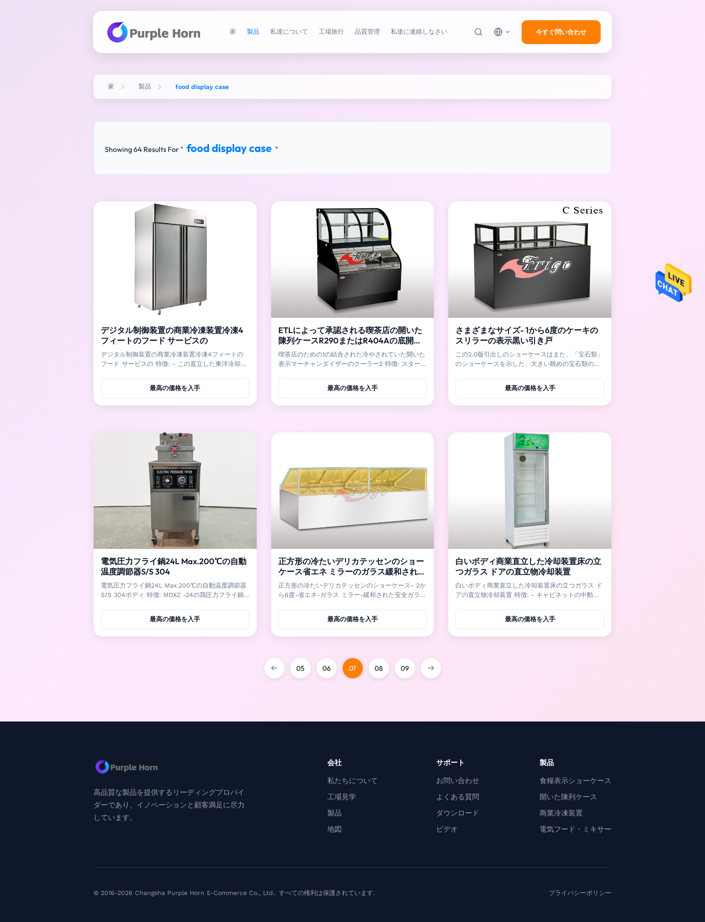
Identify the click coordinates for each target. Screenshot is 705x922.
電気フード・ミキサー (575, 829)
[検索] (478, 31)
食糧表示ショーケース (575, 780)
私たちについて (352, 780)
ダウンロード (457, 813)
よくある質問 (457, 797)
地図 (334, 829)
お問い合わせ (457, 780)
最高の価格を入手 (175, 388)
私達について (289, 31)
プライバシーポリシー (580, 892)
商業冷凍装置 (561, 813)
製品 (253, 31)
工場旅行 (331, 31)
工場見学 (341, 797)
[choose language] (502, 31)
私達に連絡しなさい (419, 31)
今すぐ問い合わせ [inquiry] (561, 32)
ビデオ (447, 829)
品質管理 (367, 31)
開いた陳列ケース (568, 797)
